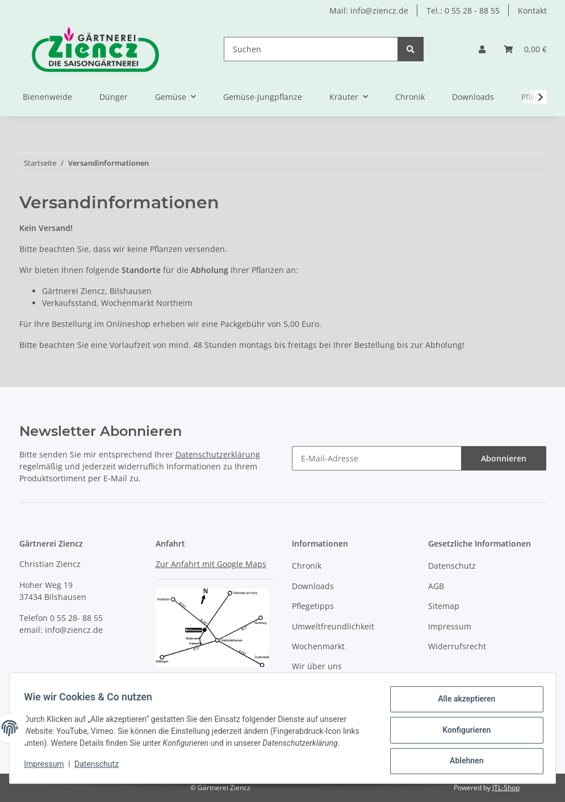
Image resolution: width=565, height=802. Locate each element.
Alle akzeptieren (462, 702)
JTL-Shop (506, 787)
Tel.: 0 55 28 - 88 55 (463, 10)
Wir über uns (317, 666)
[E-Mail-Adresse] (377, 458)
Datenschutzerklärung (217, 454)
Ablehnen (462, 761)
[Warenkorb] (525, 49)
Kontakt (532, 10)
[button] (482, 49)
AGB (436, 586)
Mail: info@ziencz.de (368, 10)
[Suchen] (311, 49)
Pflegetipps (313, 606)
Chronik (410, 96)
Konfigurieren (462, 732)
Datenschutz (452, 565)
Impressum (449, 626)
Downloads (473, 96)
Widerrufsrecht (457, 646)
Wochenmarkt (318, 646)
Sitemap (443, 606)
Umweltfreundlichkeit (333, 626)
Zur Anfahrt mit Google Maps (211, 564)
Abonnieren (503, 458)
